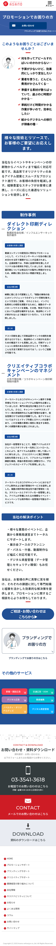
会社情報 (11, 889)
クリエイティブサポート (18, 877)
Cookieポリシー (41, 936)
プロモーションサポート (18, 864)
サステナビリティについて (19, 896)
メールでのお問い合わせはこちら (28, 814)
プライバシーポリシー (17, 936)
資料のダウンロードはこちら (28, 840)
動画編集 (40, 699)
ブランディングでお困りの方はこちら (28, 658)
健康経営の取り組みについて (20, 883)
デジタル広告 (13, 699)
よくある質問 (13, 908)
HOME (10, 858)
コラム (10, 915)
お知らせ (11, 902)
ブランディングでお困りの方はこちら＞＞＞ (40, 31)
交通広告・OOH (40, 691)
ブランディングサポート (18, 871)
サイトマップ (13, 927)
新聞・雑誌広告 (13, 691)
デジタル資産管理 (40, 708)
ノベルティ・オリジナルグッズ (12, 709)
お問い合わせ (28, 25)
